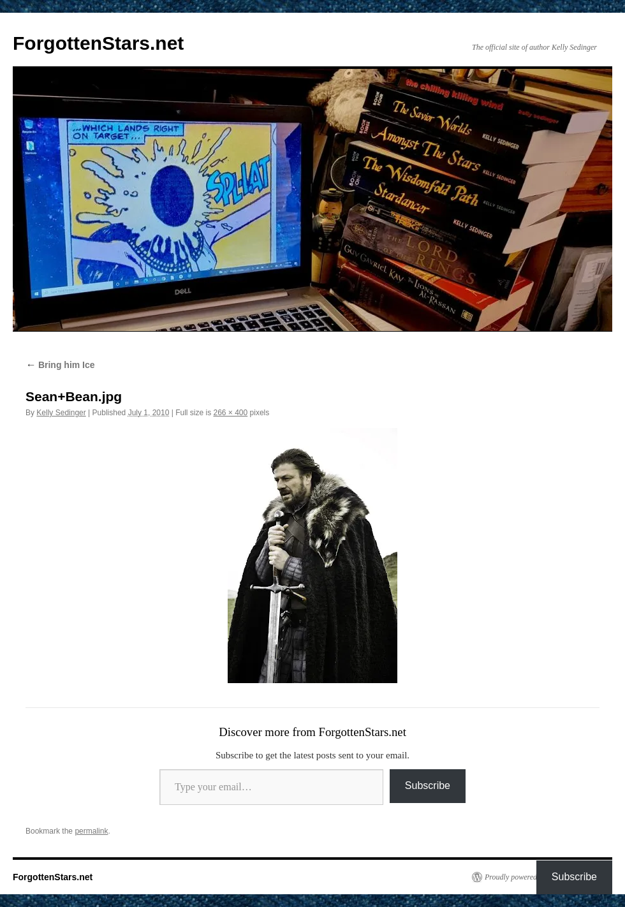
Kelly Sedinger (60, 412)
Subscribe (427, 785)
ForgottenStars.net (98, 43)
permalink (91, 831)
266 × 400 (231, 412)
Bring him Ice (60, 365)
